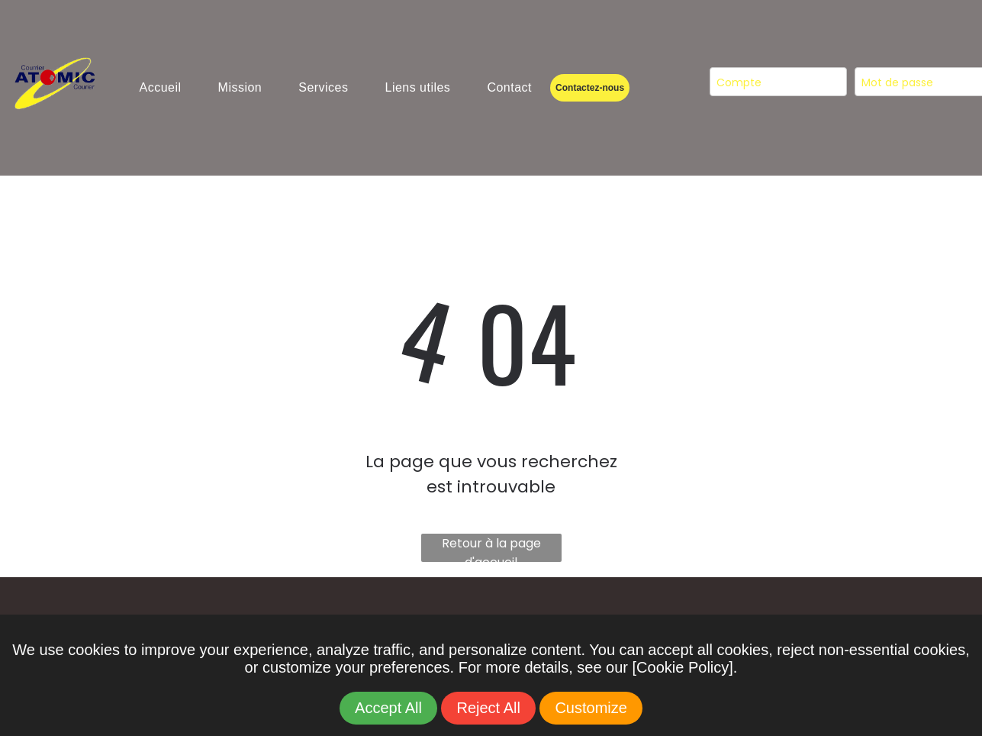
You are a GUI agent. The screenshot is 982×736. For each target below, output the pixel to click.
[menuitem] (160, 88)
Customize (590, 707)
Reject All (488, 707)
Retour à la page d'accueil (491, 548)
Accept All (388, 707)
